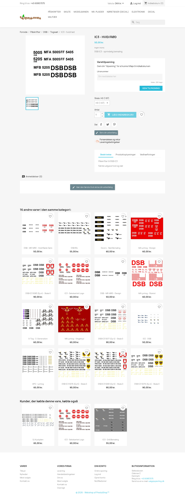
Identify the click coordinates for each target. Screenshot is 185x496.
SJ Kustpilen (38, 439)
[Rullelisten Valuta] (120, 3)
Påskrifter (54, 11)
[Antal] (97, 115)
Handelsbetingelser (66, 474)
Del (101, 124)
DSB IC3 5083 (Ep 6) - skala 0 (110, 384)
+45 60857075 (38, 3)
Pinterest (114, 124)
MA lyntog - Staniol (146, 293)
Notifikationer (100, 481)
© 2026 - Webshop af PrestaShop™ (92, 492)
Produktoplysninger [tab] (126, 154)
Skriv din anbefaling (106, 132)
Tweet (107, 124)
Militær (52, 17)
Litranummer (102, 71)
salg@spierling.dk (156, 481)
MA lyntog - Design (147, 248)
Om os (60, 477)
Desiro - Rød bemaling (110, 248)
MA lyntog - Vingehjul (74, 338)
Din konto (100, 466)
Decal (151, 11)
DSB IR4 (74, 248)
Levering (61, 471)
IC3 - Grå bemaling (111, 439)
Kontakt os (25, 481)
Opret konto (99, 477)
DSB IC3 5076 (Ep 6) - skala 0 (74, 384)
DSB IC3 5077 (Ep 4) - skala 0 (110, 338)
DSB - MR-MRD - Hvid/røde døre (38, 248)
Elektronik (138, 11)
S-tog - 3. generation (38, 338)
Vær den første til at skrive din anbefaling (92, 187)
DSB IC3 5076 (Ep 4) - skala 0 (146, 384)
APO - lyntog (38, 384)
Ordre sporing (100, 471)
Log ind (97, 474)
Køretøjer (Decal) (118, 11)
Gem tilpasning (151, 88)
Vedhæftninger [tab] (147, 154)
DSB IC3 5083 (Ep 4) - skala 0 (38, 293)
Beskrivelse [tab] (105, 154)
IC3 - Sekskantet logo (74, 293)
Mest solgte (25, 477)
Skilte (67, 11)
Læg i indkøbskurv (120, 114)
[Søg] (148, 22)
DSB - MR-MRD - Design (110, 293)
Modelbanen (81, 11)
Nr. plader (98, 11)
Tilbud (22, 471)
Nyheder (24, 474)
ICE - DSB (147, 338)
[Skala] (102, 102)
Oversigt (61, 488)
